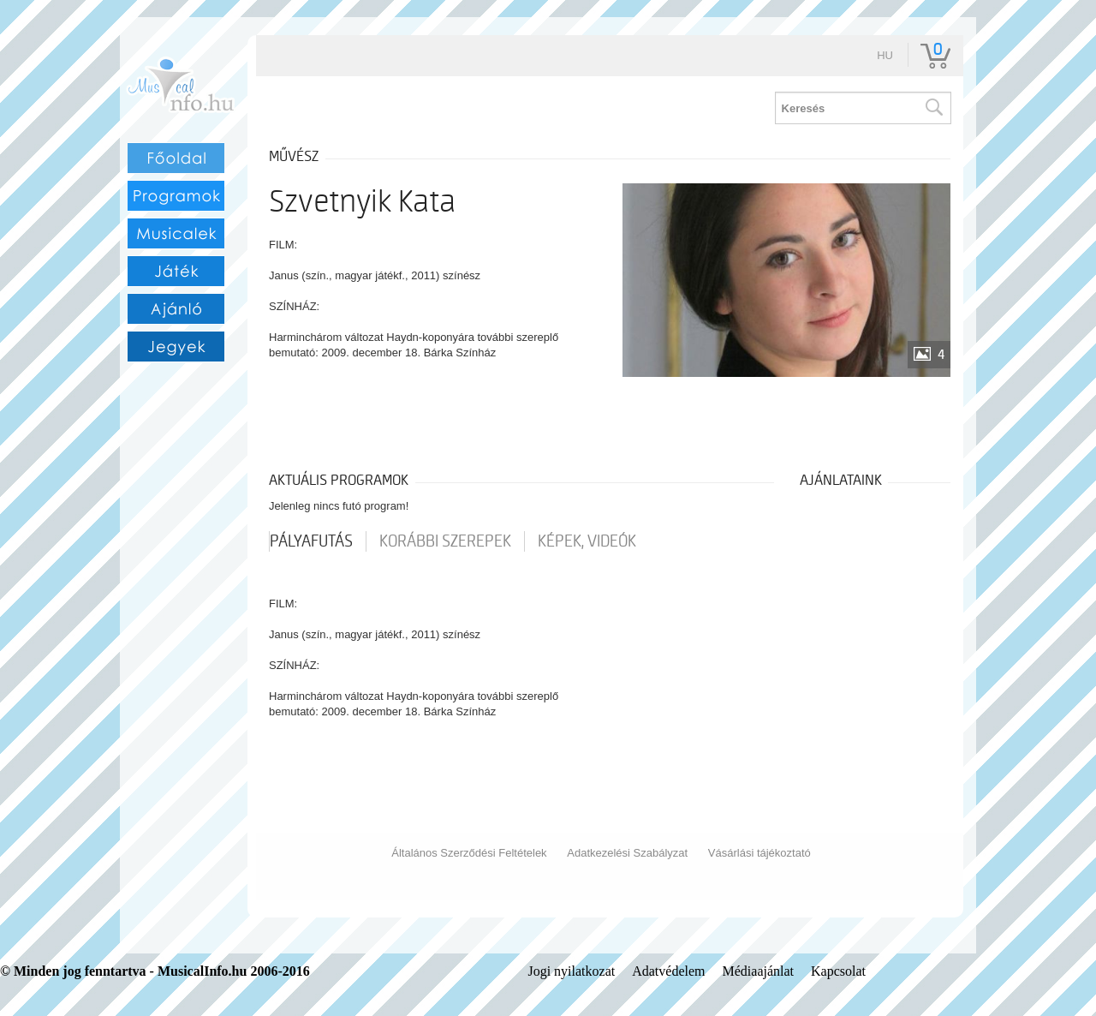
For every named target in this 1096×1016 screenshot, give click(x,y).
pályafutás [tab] (311, 541)
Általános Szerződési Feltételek (468, 852)
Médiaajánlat (759, 971)
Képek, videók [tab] (587, 541)
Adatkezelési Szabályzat (627, 852)
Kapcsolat (838, 971)
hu (885, 55)
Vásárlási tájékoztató (759, 852)
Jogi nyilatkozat (571, 971)
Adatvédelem (668, 971)
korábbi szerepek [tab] (445, 541)
